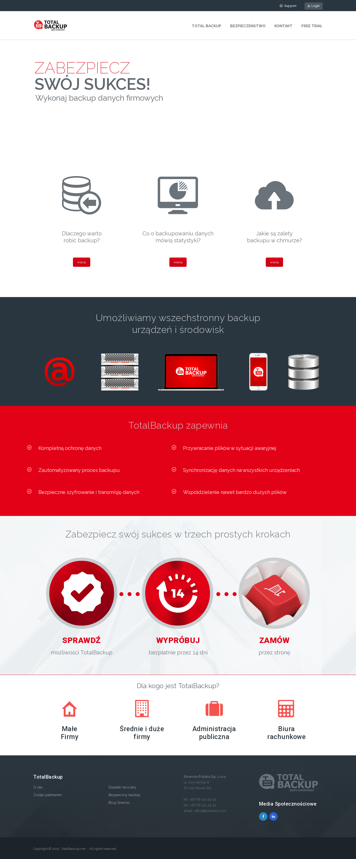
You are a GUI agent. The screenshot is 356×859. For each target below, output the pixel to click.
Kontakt (283, 26)
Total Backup (206, 26)
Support (287, 6)
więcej (81, 262)
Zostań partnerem (47, 795)
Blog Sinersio (119, 803)
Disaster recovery (122, 787)
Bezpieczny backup (124, 795)
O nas (38, 787)
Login (314, 6)
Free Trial (311, 26)
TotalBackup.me (73, 849)
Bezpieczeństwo (248, 26)
